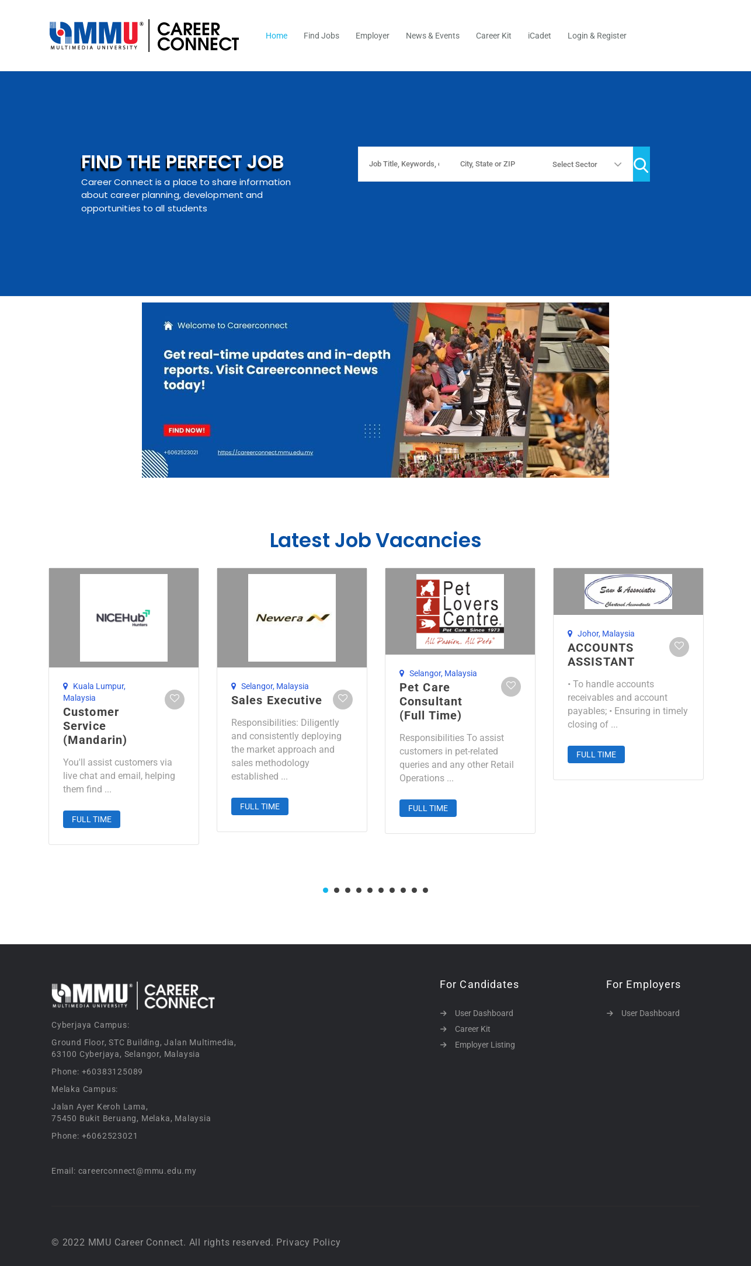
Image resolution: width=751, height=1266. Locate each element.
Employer (373, 35)
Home (276, 35)
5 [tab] (370, 890)
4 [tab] (358, 890)
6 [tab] (381, 890)
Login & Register (597, 35)
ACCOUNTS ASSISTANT (601, 655)
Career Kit (494, 35)
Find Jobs (321, 35)
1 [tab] (325, 890)
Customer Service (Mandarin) (95, 726)
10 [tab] (425, 890)
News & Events (433, 35)
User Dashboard (484, 1013)
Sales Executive (277, 700)
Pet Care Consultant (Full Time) (431, 701)
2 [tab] (336, 890)
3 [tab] (347, 890)
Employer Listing (485, 1044)
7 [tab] (392, 890)
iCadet (539, 35)
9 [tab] (414, 890)
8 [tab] (403, 890)
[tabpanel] (124, 706)
